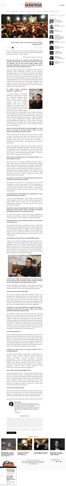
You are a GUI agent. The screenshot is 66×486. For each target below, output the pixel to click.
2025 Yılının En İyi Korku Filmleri (59, 26)
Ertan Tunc (56, 41)
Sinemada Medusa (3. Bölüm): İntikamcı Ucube (59, 48)
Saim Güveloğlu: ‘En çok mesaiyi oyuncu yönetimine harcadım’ (41, 453)
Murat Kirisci (56, 46)
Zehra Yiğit (56, 30)
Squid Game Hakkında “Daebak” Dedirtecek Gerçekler (59, 58)
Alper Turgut (56, 61)
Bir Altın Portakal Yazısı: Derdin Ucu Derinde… (59, 63)
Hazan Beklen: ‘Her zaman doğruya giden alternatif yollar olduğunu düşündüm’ (57, 453)
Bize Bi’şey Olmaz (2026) (58, 31)
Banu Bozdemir (16, 47)
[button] (64, 15)
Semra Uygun (56, 56)
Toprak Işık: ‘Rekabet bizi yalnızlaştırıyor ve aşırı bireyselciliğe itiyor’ (23, 453)
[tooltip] (59, 5)
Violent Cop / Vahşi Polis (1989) (59, 42)
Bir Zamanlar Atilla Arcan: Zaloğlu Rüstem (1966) (58, 53)
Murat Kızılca (56, 25)
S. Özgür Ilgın (56, 51)
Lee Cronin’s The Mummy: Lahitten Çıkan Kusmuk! (58, 21)
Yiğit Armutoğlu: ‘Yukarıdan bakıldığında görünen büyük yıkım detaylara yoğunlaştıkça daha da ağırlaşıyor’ (59, 38)
